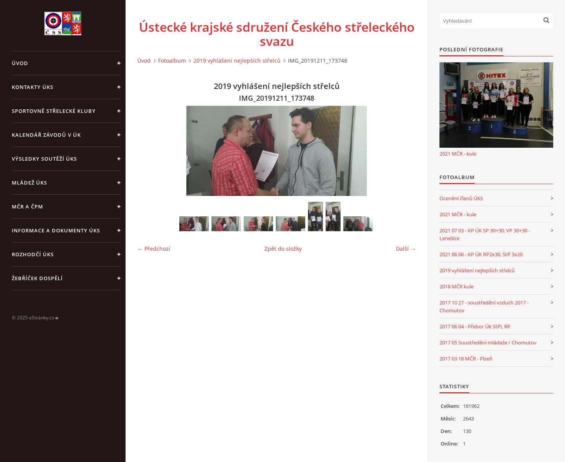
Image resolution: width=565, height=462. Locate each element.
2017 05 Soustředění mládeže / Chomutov (488, 342)
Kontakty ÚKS (32, 87)
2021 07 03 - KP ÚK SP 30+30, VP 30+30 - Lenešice (484, 234)
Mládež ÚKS (29, 182)
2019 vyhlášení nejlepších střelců (237, 60)
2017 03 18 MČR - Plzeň (465, 358)
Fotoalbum (172, 60)
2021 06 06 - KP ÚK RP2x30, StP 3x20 (481, 254)
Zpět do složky (283, 248)
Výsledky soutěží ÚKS (44, 158)
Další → (406, 248)
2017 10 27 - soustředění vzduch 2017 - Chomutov (484, 306)
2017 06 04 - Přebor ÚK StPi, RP (474, 326)
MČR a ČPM (27, 206)
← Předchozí (153, 248)
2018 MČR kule (456, 286)
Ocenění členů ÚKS (461, 198)
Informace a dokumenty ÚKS (56, 230)
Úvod (20, 63)
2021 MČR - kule (457, 153)
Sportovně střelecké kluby (54, 110)
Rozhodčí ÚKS (33, 254)
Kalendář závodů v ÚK (46, 134)
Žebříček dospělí (37, 278)
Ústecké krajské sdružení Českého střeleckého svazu (277, 34)
